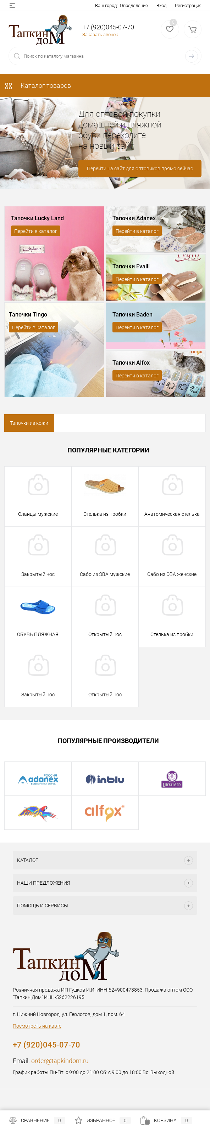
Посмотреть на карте (37, 1026)
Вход (161, 5)
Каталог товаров (37, 85)
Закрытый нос (38, 574)
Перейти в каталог (35, 231)
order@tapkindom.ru (60, 1061)
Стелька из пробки (104, 514)
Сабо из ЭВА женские (172, 574)
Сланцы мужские (38, 514)
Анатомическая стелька (172, 514)
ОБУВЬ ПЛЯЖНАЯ (38, 634)
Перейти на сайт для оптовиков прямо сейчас (140, 168)
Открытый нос (105, 634)
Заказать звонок (100, 34)
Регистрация (188, 5)
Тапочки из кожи (29, 423)
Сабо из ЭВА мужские (105, 574)
